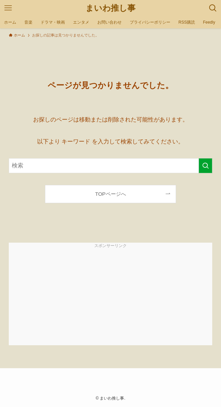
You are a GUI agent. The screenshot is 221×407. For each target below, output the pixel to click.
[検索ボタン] (213, 8)
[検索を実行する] (205, 165)
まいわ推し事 (110, 8)
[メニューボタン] (8, 8)
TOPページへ (110, 194)
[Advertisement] (110, 298)
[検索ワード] (110, 165)
